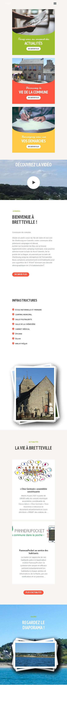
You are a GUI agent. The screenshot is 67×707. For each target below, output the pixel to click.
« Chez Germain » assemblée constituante (33, 490)
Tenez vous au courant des (33, 39)
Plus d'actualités (33, 592)
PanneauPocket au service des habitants (33, 552)
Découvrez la (33, 88)
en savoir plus (33, 49)
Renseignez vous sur (33, 137)
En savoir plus (33, 97)
